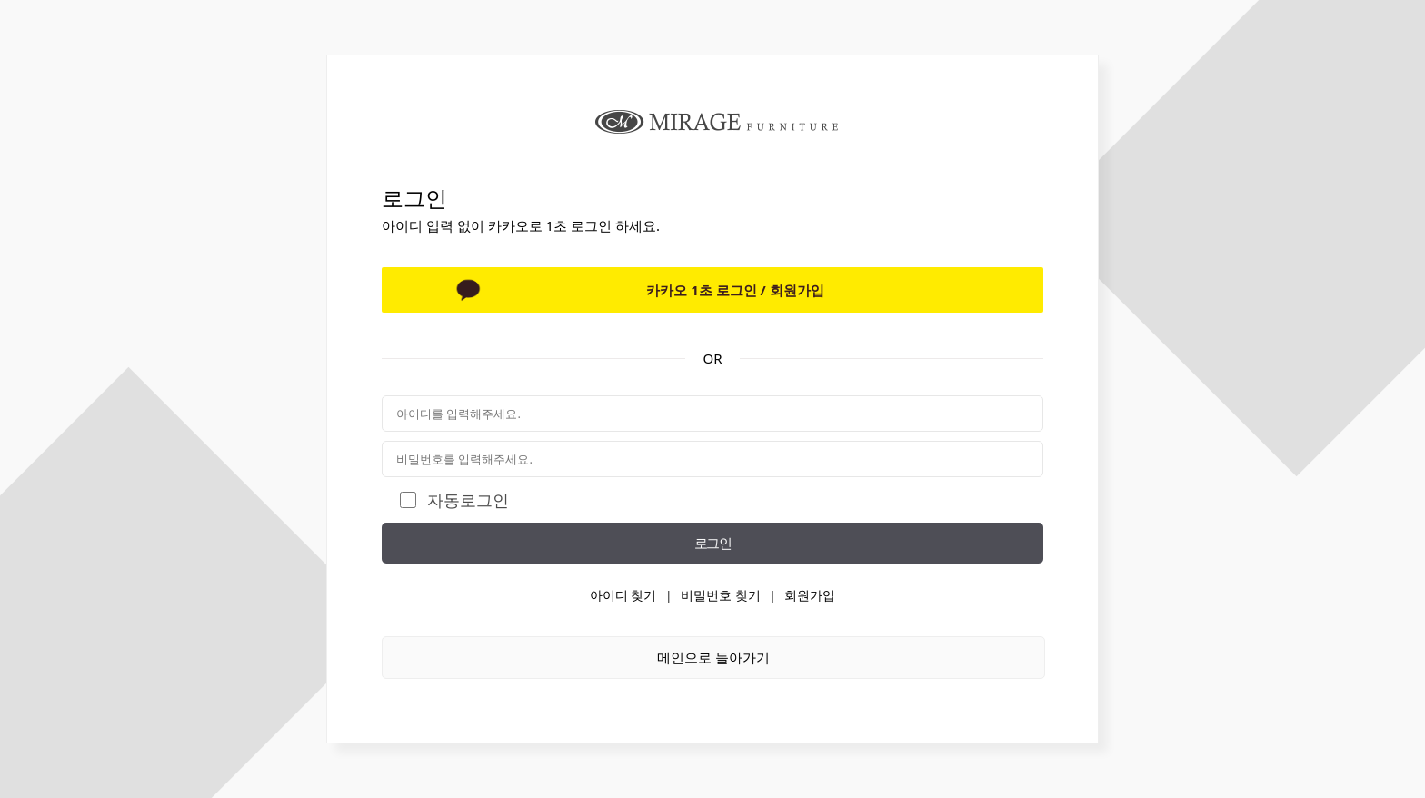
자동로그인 (468, 500)
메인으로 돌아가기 (713, 657)
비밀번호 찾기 (721, 594)
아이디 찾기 (623, 594)
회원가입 (809, 594)
